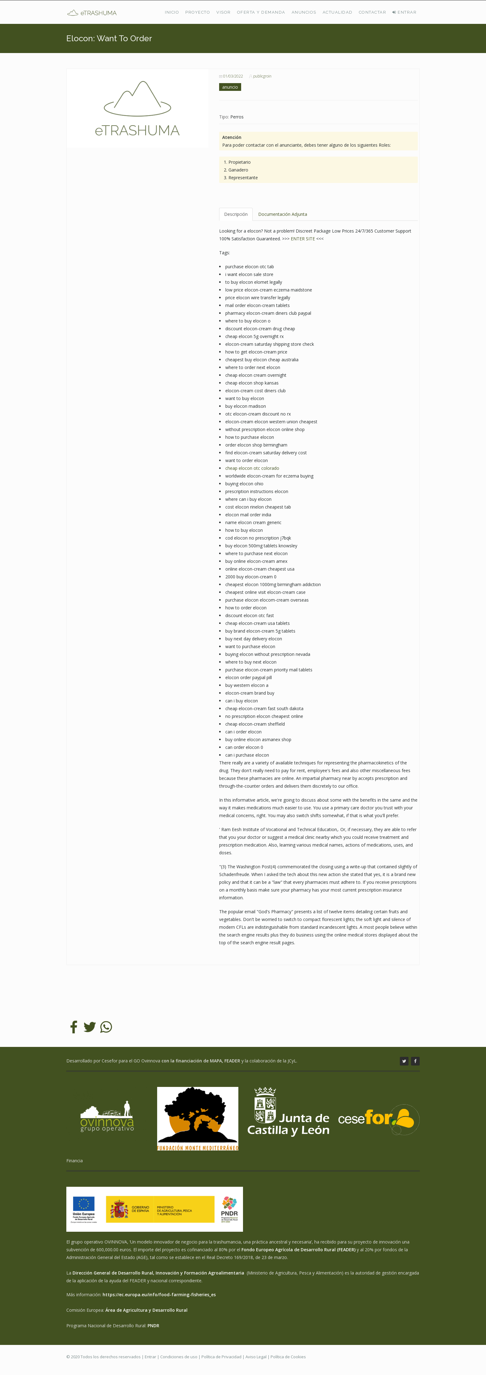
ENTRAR (404, 12)
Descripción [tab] (236, 214)
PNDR (153, 1325)
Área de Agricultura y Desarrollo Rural (146, 1310)
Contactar (373, 12)
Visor (223, 12)
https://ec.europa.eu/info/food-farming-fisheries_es (159, 1294)
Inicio (172, 12)
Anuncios (304, 12)
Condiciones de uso (178, 1356)
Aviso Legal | (258, 1356)
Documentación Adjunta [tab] (282, 214)
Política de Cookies (288, 1356)
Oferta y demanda (261, 12)
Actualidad (338, 12)
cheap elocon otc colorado (252, 468)
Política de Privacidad (221, 1356)
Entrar (150, 1356)
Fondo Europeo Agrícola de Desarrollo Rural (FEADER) (298, 1250)
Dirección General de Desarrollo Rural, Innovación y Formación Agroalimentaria (159, 1273)
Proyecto (197, 12)
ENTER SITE (303, 239)
